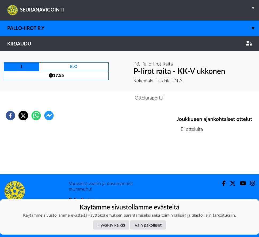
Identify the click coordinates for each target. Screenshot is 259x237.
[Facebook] (222, 183)
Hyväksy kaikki (111, 224)
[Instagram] (250, 183)
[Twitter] (230, 183)
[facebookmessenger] (49, 115)
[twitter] (23, 115)
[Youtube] (240, 183)
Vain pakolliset (148, 224)
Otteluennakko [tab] (111, 98)
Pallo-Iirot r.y (133, 28)
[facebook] (10, 115)
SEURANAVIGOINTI (133, 8)
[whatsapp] (36, 115)
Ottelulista (194, 156)
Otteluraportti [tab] (149, 98)
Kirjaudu (129, 44)
